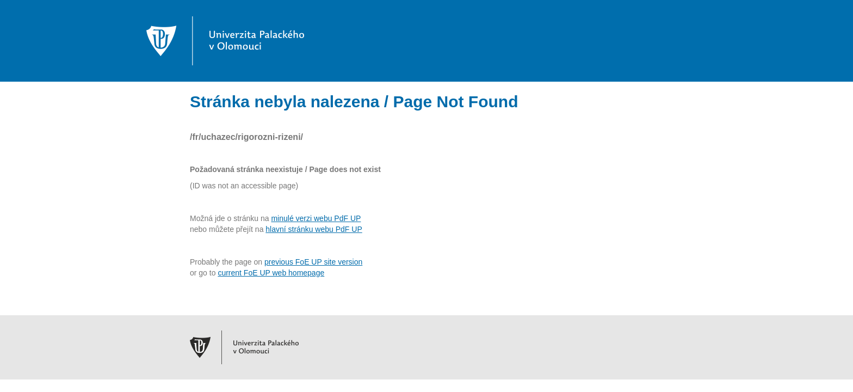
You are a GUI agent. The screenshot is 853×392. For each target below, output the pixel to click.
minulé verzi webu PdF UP (316, 218)
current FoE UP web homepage (271, 272)
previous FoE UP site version (313, 262)
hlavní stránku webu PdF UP (313, 229)
